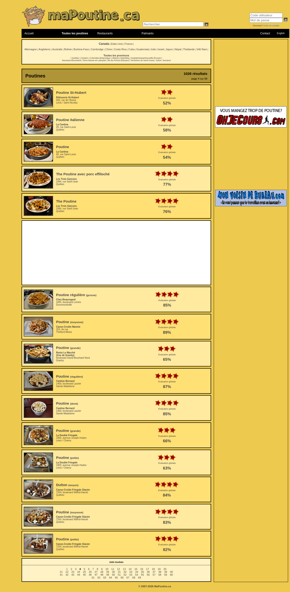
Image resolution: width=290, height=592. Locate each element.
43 (72, 574)
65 (116, 577)
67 (128, 577)
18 (153, 569)
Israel (161, 49)
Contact (265, 33)
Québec (75, 58)
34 (136, 571)
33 (130, 571)
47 (96, 574)
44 (78, 574)
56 (148, 574)
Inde (153, 49)
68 (133, 577)
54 (136, 574)
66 (122, 577)
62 (98, 577)
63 (104, 577)
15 (135, 569)
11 (112, 569)
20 (164, 569)
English (281, 33)
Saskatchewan (138, 58)
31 (119, 571)
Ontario (84, 58)
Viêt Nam (201, 49)
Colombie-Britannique (100, 58)
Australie (57, 49)
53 (130, 574)
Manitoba (124, 58)
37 (154, 571)
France (129, 43)
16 (141, 569)
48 (101, 574)
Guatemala (142, 49)
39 (165, 571)
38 (160, 571)
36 (148, 571)
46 (90, 574)
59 (165, 574)
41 (61, 574)
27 (96, 571)
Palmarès (148, 33)
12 (118, 569)
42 (67, 574)
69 (139, 577)
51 (119, 574)
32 (125, 571)
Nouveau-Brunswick (71, 60)
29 (107, 571)
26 (90, 571)
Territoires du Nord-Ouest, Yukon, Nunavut (151, 60)
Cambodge (97, 49)
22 (67, 571)
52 (125, 574)
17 (147, 569)
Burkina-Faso (81, 49)
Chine (108, 49)
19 (159, 569)
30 (113, 571)
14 (130, 569)
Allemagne (30, 49)
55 (142, 574)
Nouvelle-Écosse (153, 58)
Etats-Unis (117, 43)
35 (142, 571)
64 (110, 577)
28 (101, 571)
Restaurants (105, 33)
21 (61, 571)
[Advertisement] (116, 252)
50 (113, 574)
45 (84, 574)
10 (106, 569)
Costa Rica (120, 49)
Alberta (115, 58)
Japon (169, 49)
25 (84, 571)
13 (124, 569)
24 (78, 571)
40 (171, 571)
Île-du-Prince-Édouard (118, 60)
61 (93, 577)
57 (154, 574)
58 (160, 574)
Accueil (29, 33)
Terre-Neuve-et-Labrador (94, 60)
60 (171, 574)
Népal (178, 49)
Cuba (131, 49)
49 (107, 574)
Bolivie (68, 49)
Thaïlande (189, 49)
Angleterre (44, 49)
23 (72, 571)
